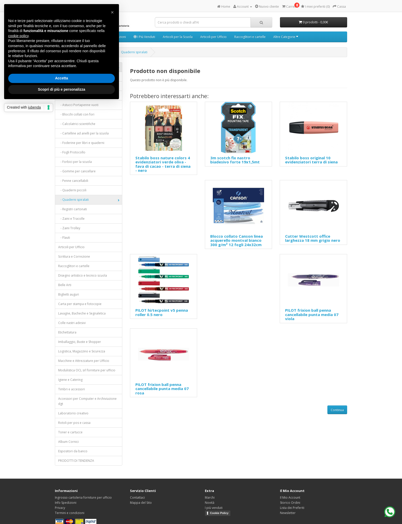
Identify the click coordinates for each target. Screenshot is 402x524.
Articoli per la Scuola (178, 37)
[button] (112, 12)
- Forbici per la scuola (75, 162)
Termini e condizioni (69, 513)
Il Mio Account (290, 497)
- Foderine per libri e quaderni (81, 143)
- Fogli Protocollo (71, 152)
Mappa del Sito (141, 502)
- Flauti (64, 237)
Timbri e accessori (71, 389)
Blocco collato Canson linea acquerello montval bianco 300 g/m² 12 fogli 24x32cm (236, 240)
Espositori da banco (72, 451)
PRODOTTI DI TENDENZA (76, 460)
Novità (209, 502)
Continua (337, 410)
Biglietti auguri (68, 294)
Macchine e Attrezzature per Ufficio (83, 361)
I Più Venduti (144, 37)
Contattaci (137, 497)
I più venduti (214, 508)
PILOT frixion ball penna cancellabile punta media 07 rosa (162, 388)
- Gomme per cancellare (77, 171)
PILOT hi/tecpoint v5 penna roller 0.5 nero (161, 312)
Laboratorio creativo (73, 413)
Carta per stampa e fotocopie (80, 304)
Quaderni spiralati (134, 52)
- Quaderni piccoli (72, 190)
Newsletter (288, 513)
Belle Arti (64, 285)
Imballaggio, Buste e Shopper (79, 342)
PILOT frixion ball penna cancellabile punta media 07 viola (311, 314)
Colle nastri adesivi (72, 323)
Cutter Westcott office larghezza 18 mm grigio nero (312, 238)
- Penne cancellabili (73, 181)
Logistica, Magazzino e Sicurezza (81, 351)
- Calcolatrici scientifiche (76, 124)
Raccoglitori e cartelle (250, 37)
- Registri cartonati (72, 209)
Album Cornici (68, 441)
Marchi (210, 497)
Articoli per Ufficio (213, 37)
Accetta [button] (61, 78)
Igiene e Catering (70, 380)
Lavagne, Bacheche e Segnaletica (82, 313)
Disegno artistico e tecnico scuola (82, 275)
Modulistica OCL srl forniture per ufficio (86, 370)
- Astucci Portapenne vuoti (78, 105)
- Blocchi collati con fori (76, 114)
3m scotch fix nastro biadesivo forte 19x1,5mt (235, 160)
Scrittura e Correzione (74, 256)
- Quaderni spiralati (73, 199)
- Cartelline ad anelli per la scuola (83, 133)
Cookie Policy (219, 513)
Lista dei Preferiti (292, 508)
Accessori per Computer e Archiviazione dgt (87, 401)
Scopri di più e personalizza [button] (61, 89)
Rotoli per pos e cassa (74, 423)
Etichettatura (67, 332)
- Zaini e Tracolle (71, 218)
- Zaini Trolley (69, 228)
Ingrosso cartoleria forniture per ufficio (83, 497)
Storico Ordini (290, 502)
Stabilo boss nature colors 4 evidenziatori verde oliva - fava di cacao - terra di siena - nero (162, 164)
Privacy (60, 508)
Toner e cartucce (70, 432)
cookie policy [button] (18, 36)
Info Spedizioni (65, 502)
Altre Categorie (285, 37)
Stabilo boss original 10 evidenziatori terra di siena (311, 160)
